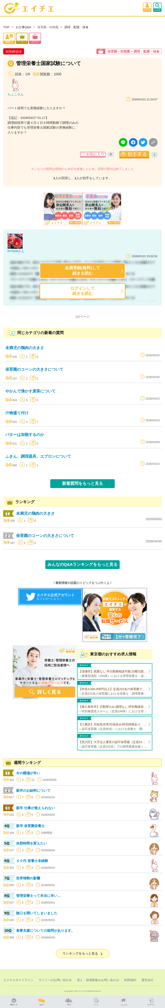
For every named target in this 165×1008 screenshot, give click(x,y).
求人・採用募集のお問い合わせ (98, 980)
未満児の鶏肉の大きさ (24, 348)
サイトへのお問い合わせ (55, 980)
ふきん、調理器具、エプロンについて (38, 456)
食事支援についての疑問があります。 (45, 930)
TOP (6, 27)
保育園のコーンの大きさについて (34, 369)
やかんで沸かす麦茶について (30, 391)
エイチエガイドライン (18, 980)
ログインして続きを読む (82, 291)
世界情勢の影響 (28, 878)
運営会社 (147, 980)
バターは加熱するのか (24, 434)
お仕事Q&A (23, 27)
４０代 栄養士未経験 (32, 861)
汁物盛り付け (17, 413)
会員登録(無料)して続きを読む (82, 270)
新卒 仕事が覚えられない (35, 808)
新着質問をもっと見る (82, 483)
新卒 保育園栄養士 (30, 826)
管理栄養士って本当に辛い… (38, 896)
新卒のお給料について (33, 790)
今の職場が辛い (28, 773)
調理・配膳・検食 (76, 27)
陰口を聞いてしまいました (36, 913)
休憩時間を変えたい (31, 843)
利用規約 (130, 980)
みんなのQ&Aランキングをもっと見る (82, 564)
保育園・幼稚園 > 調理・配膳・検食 (133, 51)
